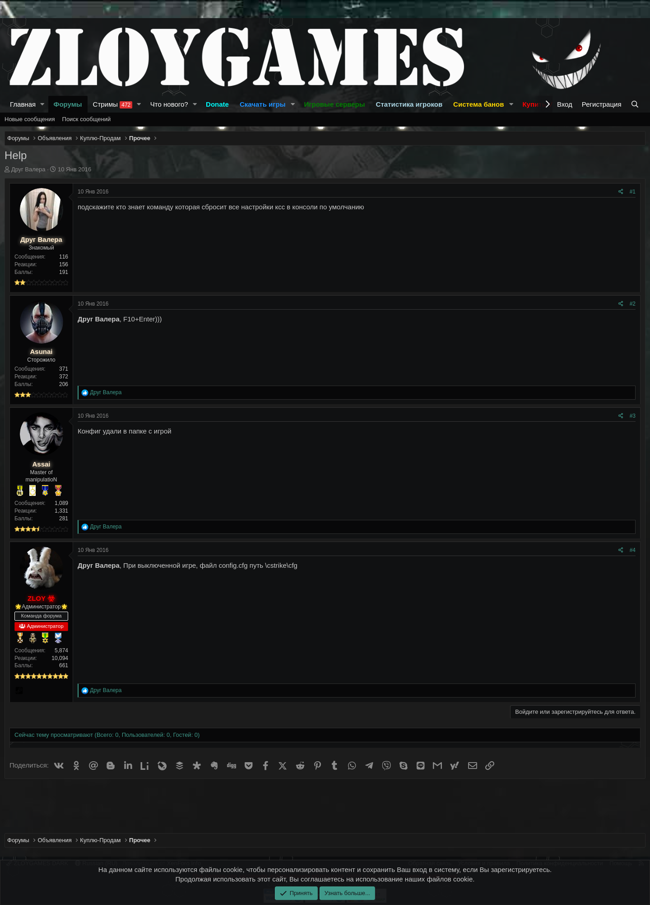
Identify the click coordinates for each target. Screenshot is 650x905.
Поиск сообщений (86, 119)
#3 (633, 416)
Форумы (68, 104)
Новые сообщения (30, 119)
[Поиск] (635, 104)
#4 (633, 550)
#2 (633, 304)
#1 (633, 192)
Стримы (113, 104)
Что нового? (169, 104)
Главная (23, 104)
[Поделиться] (621, 192)
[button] (42, 104)
